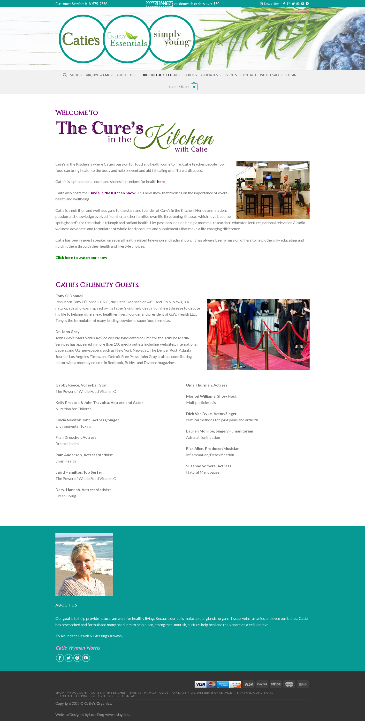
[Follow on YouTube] (307, 4)
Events (231, 75)
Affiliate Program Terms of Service (202, 692)
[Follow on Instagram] (288, 4)
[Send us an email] (298, 4)
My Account (77, 692)
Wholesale (271, 75)
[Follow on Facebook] (283, 4)
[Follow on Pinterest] (302, 4)
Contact (248, 75)
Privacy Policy (156, 692)
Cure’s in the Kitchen (159, 75)
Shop (76, 75)
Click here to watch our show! (82, 257)
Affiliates (210, 75)
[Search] (65, 75)
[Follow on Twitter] (293, 4)
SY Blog (190, 75)
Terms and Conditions (254, 692)
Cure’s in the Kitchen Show (112, 192)
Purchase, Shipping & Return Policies (88, 696)
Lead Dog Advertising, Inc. (109, 715)
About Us (126, 75)
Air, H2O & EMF (99, 75)
